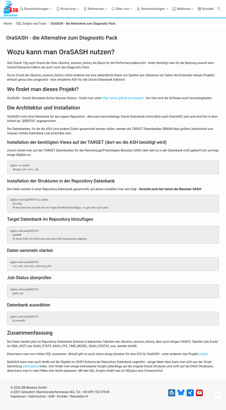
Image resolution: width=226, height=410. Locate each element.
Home (8, 23)
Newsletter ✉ (79, 397)
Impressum (18, 397)
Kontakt (62, 397)
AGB (51, 397)
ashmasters (31, 366)
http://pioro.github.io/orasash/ (123, 98)
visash (203, 354)
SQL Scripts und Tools (31, 23)
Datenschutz (37, 397)
